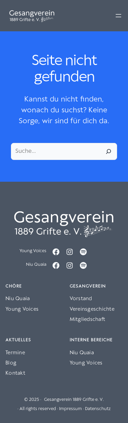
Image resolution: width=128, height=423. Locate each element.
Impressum (70, 408)
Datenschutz (98, 408)
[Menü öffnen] (118, 16)
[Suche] (108, 151)
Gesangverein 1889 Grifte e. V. (74, 399)
